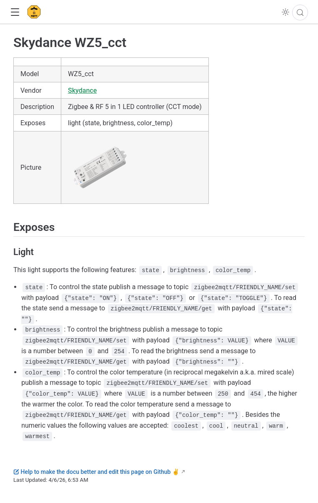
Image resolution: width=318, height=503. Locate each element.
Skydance (82, 90)
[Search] (300, 12)
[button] (15, 12)
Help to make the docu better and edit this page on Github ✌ (96, 471)
